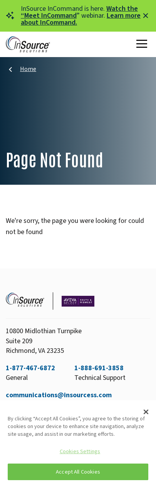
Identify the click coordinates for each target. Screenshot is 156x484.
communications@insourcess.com (59, 395)
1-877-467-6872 (30, 368)
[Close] (146, 411)
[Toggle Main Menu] (143, 44)
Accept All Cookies (78, 472)
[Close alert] (145, 15)
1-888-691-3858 (99, 368)
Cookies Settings (80, 451)
